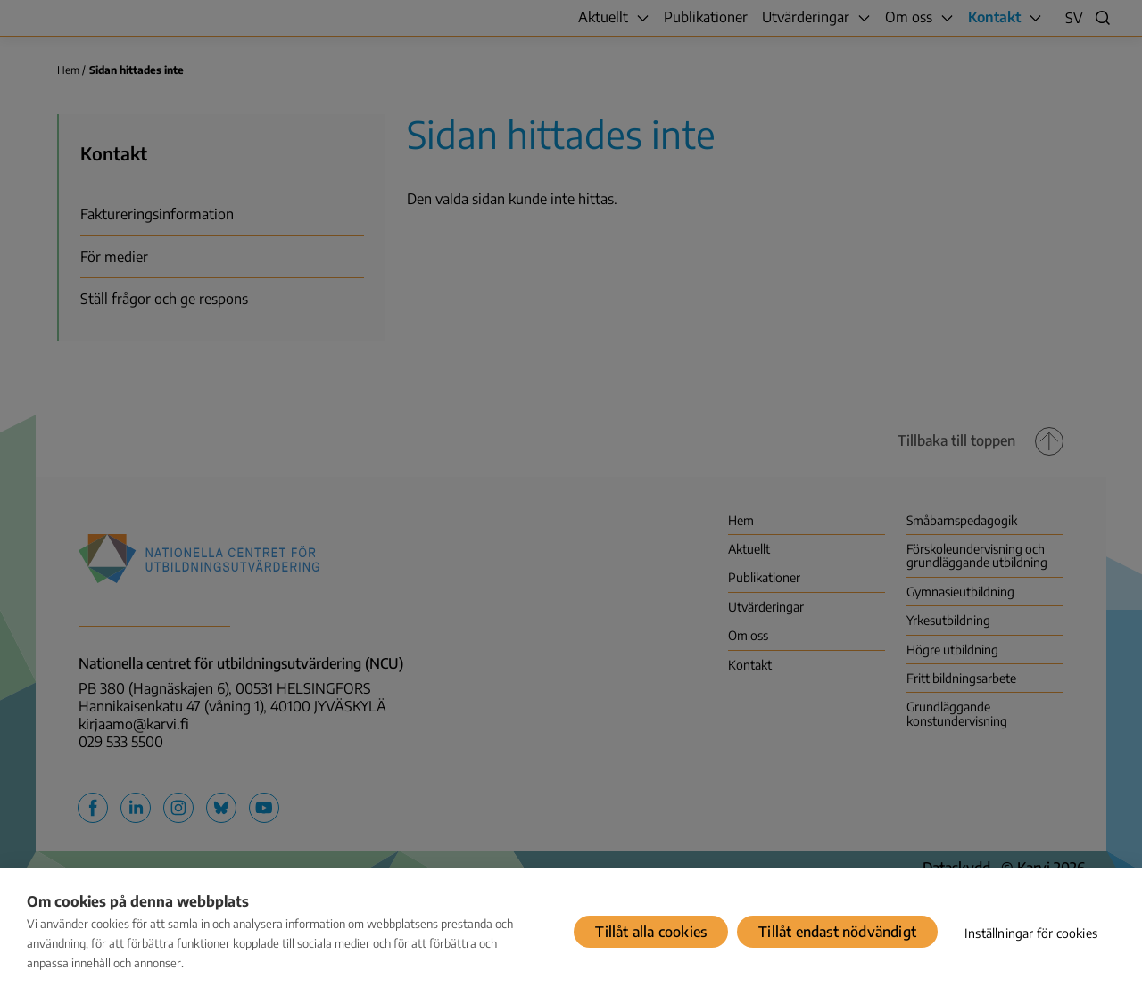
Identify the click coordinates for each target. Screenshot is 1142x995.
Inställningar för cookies (1030, 933)
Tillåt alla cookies (651, 932)
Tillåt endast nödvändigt (837, 932)
